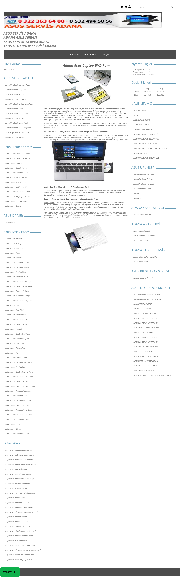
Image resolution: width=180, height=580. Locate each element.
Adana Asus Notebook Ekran (17, 405)
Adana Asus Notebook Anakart (18, 391)
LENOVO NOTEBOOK (143, 129)
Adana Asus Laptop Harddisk (17, 267)
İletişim (106, 54)
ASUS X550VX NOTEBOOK (145, 337)
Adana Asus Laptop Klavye (16, 277)
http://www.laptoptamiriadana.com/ (19, 455)
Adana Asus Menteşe (14, 424)
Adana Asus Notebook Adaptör (18, 320)
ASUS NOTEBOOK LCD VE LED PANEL (151, 148)
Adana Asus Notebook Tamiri (17, 192)
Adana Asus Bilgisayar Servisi (17, 196)
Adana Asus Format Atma (16, 358)
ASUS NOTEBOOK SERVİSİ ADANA (30, 46)
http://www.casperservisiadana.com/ (20, 493)
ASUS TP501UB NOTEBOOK (146, 356)
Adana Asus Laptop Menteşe (17, 419)
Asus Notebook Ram (14, 109)
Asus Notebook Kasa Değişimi (18, 128)
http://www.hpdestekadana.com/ (18, 469)
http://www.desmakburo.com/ (17, 488)
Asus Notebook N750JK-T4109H (147, 299)
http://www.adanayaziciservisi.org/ (19, 479)
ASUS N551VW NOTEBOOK (146, 361)
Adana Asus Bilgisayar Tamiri (17, 154)
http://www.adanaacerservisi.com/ (19, 507)
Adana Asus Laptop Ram (15, 315)
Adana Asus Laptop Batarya (17, 262)
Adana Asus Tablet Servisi (16, 177)
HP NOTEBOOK (140, 115)
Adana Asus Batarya (13, 243)
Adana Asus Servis (13, 206)
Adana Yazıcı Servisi (142, 215)
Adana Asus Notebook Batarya (18, 281)
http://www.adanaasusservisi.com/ (19, 450)
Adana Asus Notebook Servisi (17, 158)
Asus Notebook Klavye (14, 137)
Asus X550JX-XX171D (143, 304)
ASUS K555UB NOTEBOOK (145, 366)
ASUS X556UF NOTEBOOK (145, 318)
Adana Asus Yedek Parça (16, 168)
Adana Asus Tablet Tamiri (16, 187)
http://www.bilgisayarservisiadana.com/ (21, 512)
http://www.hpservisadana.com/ (18, 483)
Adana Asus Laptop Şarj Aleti (17, 334)
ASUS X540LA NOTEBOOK (145, 313)
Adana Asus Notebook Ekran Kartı (19, 377)
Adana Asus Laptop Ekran (16, 396)
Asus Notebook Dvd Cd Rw (16, 113)
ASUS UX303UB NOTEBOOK (146, 371)
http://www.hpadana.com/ (15, 498)
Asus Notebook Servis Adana (17, 85)
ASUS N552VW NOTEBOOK (146, 347)
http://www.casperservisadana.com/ (20, 545)
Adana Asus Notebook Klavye (17, 296)
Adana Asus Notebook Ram (17, 324)
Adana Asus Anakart (13, 239)
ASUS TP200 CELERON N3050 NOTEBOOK (153, 375)
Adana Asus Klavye (13, 258)
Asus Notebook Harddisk (15, 99)
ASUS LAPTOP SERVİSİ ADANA (27, 41)
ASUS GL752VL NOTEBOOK (146, 323)
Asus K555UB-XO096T (143, 309)
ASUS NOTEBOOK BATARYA (146, 139)
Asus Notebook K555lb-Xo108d (147, 294)
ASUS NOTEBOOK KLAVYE (146, 144)
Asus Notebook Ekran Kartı (16, 123)
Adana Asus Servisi (13, 163)
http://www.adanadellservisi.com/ (19, 536)
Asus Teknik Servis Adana (144, 236)
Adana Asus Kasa (12, 253)
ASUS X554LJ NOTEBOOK (145, 352)
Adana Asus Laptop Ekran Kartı (18, 362)
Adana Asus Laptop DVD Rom (18, 400)
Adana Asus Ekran (13, 429)
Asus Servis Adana (141, 240)
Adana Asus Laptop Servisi (16, 173)
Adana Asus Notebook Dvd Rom (18, 415)
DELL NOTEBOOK (141, 125)
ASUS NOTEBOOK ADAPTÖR (146, 134)
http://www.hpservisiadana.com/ (18, 474)
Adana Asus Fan (12, 353)
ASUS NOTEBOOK (142, 110)
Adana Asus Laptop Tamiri (16, 201)
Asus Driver (10, 222)
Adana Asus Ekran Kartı (15, 348)
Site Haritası (9, 69)
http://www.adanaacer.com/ (16, 521)
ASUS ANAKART (141, 153)
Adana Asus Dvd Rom (14, 343)
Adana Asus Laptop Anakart (17, 434)
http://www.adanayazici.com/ (17, 502)
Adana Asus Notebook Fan (16, 381)
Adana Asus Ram (12, 305)
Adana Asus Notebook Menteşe (18, 410)
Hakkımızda (90, 54)
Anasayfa (75, 54)
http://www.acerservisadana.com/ (19, 517)
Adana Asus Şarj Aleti (14, 310)
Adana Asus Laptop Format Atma (19, 372)
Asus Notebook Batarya (15, 94)
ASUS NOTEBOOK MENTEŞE (146, 158)
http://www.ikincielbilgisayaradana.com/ (21, 559)
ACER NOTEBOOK (142, 120)
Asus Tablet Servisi (141, 262)
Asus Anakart (139, 193)
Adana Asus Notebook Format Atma (20, 386)
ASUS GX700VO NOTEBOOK (146, 328)
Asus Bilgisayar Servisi (143, 278)
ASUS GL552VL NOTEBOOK (146, 342)
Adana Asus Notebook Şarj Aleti (18, 301)
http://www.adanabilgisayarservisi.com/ (21, 464)
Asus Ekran (138, 198)
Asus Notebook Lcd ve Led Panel (19, 104)
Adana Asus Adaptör (13, 329)
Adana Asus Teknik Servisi (16, 182)
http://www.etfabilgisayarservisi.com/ (20, 531)
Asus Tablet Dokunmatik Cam (146, 257)
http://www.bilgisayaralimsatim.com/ (20, 555)
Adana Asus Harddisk (14, 248)
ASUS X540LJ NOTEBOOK (145, 332)
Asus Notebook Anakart (15, 118)
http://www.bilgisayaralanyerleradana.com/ (23, 550)
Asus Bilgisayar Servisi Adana (17, 132)
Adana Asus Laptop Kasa (15, 272)
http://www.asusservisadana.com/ (19, 460)
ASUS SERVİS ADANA (20, 33)
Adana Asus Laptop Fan (15, 367)
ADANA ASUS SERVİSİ (20, 37)
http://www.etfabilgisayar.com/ (17, 526)
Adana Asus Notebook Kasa (17, 291)
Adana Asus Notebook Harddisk (18, 286)
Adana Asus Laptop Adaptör (17, 339)
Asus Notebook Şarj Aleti (15, 90)
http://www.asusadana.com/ (16, 540)
